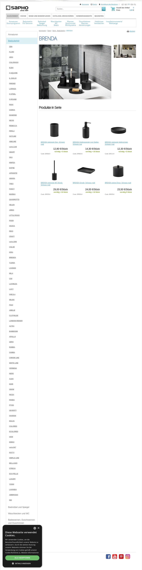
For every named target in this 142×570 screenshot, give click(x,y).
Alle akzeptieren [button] (22, 558)
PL (135, 4)
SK (126, 4)
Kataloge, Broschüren (63, 16)
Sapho (95, 4)
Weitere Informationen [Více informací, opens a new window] (30, 553)
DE (129, 4)
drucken (132, 31)
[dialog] (22, 546)
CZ (123, 4)
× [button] (38, 528)
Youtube (114, 556)
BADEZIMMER (12, 16)
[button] (22, 563)
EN (132, 4)
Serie (49, 31)
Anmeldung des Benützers (109, 4)
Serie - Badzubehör (58, 31)
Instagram (127, 556)
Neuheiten (99, 16)
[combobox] (34, 528)
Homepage (85, 4)
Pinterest (121, 556)
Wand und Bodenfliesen (39, 16)
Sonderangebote (84, 16)
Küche (23, 16)
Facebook (108, 556)
